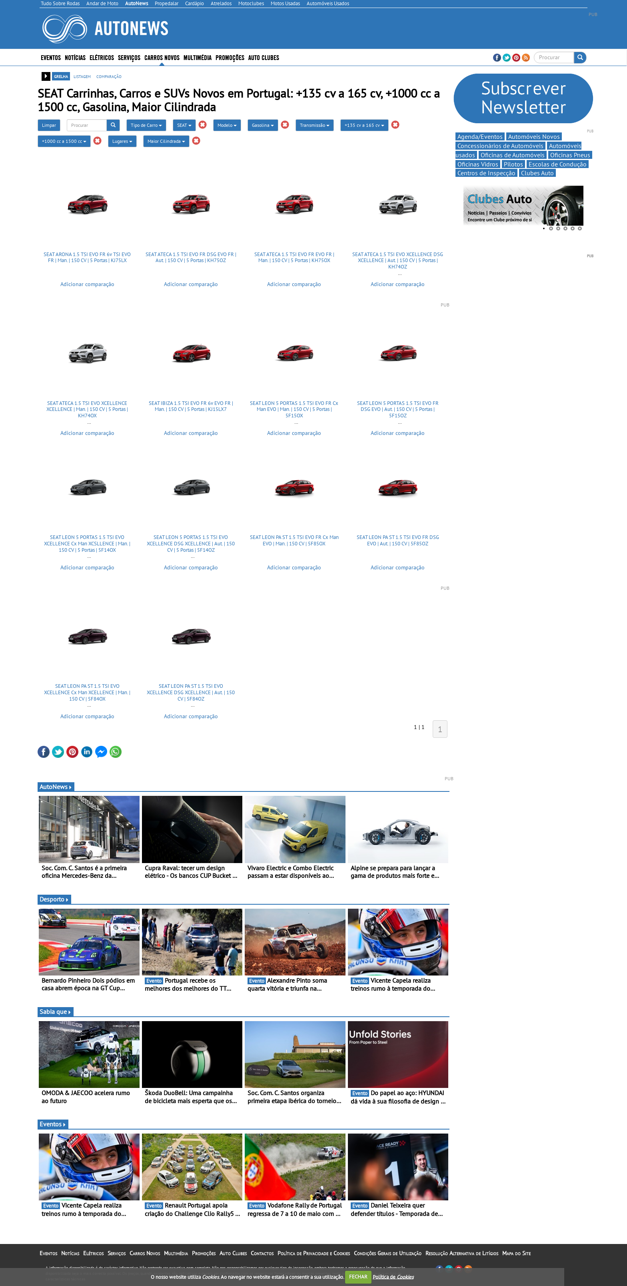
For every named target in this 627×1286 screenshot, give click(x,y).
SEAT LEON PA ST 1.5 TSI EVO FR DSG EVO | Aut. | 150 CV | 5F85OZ (398, 540)
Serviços (129, 57)
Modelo (227, 125)
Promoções (230, 57)
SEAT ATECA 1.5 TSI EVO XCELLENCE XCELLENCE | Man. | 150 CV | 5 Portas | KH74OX (87, 409)
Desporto (54, 899)
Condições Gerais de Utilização (387, 1253)
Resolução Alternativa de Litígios (461, 1253)
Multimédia (198, 57)
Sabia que (56, 1012)
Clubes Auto (537, 173)
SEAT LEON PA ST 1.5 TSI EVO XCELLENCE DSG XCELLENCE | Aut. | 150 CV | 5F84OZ (191, 692)
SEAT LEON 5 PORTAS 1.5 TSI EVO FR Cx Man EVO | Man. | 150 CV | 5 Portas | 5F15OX (294, 409)
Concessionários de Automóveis (500, 146)
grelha (61, 76)
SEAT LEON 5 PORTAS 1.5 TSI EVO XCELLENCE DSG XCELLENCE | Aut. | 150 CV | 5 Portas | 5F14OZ (191, 543)
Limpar (49, 125)
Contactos (262, 1253)
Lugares (122, 141)
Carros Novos (162, 57)
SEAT (184, 125)
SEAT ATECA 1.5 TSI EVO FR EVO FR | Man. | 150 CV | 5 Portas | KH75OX (294, 257)
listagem (82, 76)
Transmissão (314, 125)
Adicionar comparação (87, 284)
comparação (109, 76)
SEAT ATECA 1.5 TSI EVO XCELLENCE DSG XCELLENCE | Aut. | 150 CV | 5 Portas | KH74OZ (397, 260)
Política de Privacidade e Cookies (314, 1253)
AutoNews (56, 787)
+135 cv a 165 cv (364, 125)
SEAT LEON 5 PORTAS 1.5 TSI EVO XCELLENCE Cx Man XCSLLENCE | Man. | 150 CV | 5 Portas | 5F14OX (87, 543)
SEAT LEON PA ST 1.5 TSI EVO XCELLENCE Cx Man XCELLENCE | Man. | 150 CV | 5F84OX (87, 692)
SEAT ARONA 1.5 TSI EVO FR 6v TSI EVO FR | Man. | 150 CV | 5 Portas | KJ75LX (87, 257)
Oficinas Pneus (570, 155)
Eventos (51, 57)
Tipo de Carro (146, 125)
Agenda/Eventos (480, 136)
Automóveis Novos (534, 136)
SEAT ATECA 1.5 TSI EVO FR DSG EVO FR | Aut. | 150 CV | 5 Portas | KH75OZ (191, 257)
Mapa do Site (516, 1253)
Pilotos (513, 164)
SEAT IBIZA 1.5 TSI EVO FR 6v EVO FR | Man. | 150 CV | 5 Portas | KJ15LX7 (191, 406)
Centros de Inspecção (486, 173)
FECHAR (358, 1276)
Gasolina (263, 125)
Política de (393, 1276)
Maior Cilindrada (166, 141)
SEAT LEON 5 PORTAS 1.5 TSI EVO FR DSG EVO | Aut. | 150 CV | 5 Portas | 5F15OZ (398, 409)
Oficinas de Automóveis (513, 155)
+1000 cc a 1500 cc (64, 141)
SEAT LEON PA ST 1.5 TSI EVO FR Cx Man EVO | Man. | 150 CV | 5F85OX (294, 540)
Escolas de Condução (558, 164)
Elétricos (102, 57)
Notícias (75, 57)
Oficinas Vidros (477, 164)
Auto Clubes (263, 57)
